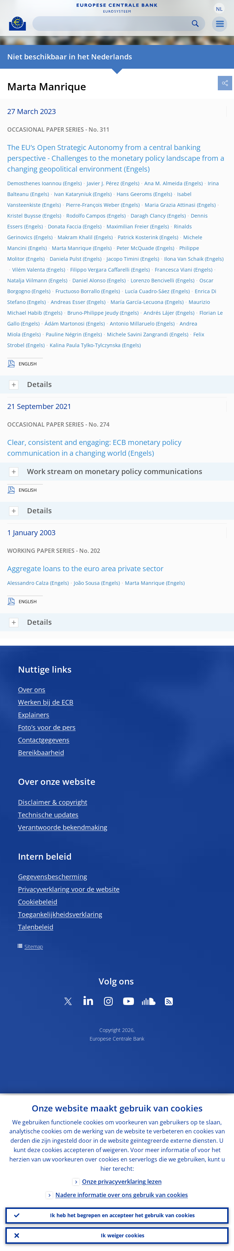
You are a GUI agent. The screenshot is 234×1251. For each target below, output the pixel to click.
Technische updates (48, 814)
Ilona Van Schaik (183, 258)
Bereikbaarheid (41, 752)
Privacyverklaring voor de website (69, 889)
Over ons (31, 689)
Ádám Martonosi (65, 323)
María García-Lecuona (137, 302)
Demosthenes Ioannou (34, 183)
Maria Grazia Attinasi (170, 204)
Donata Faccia (64, 226)
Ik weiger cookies (122, 1235)
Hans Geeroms (134, 194)
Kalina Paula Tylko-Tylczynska (85, 345)
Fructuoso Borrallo (77, 291)
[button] (219, 8)
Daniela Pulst (65, 258)
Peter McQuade (135, 248)
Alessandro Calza (28, 582)
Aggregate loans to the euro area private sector (85, 568)
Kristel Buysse (24, 215)
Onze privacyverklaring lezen (122, 1180)
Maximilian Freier (128, 226)
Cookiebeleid (37, 901)
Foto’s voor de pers (47, 727)
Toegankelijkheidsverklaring (60, 914)
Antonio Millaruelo (132, 323)
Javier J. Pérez (103, 183)
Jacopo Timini (123, 258)
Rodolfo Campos (85, 215)
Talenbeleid (35, 927)
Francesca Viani (173, 269)
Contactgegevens (43, 740)
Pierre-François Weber (93, 204)
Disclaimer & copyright (52, 802)
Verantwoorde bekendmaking (62, 827)
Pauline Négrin (64, 334)
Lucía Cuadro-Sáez (147, 291)
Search (195, 23)
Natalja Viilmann (27, 280)
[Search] (113, 23)
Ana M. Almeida (163, 183)
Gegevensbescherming (52, 876)
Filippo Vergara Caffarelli (100, 269)
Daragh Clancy (148, 215)
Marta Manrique (71, 248)
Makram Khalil (75, 237)
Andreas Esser (68, 302)
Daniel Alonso (88, 280)
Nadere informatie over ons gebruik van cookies (121, 1193)
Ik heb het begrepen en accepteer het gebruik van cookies (122, 1214)
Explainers (33, 714)
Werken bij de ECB (45, 702)
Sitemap (33, 946)
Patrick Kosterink (138, 237)
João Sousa (87, 582)
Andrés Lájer (159, 312)
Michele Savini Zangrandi (137, 334)
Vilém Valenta (28, 269)
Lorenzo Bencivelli (152, 280)
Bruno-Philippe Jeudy (92, 312)
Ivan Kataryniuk (72, 194)
